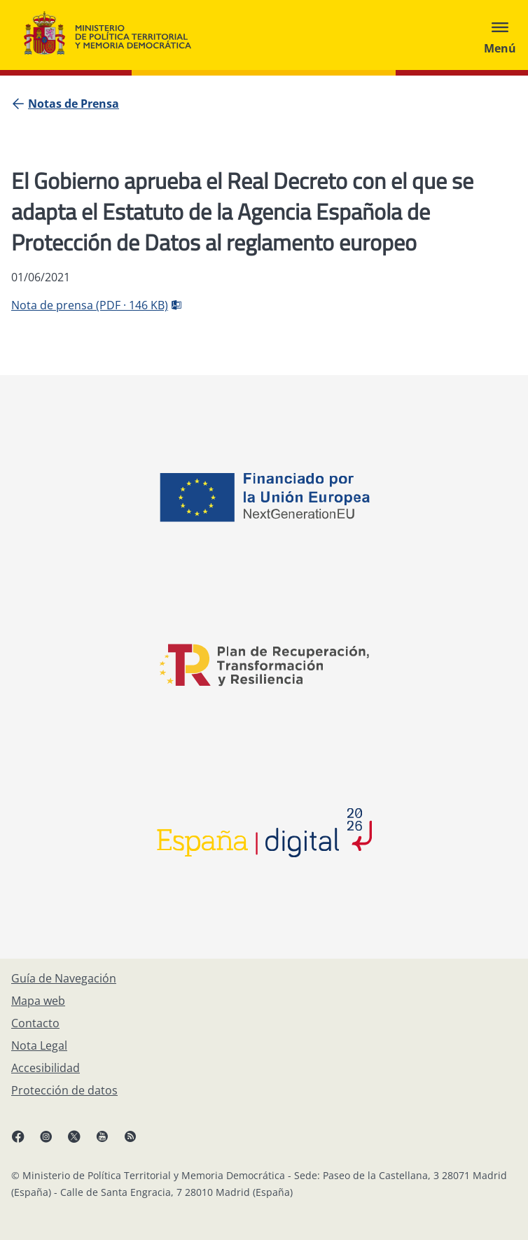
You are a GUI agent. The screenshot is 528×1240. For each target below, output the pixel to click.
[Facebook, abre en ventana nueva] (25, 1142)
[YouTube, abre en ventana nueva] (109, 1142)
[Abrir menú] (500, 35)
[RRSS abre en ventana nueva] (137, 1142)
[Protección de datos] (64, 1090)
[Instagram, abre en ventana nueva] (53, 1142)
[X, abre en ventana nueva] (81, 1142)
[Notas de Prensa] (73, 103)
